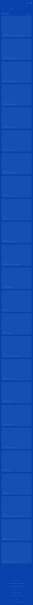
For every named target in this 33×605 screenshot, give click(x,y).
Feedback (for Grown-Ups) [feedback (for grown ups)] (16, 595)
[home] (3, 7)
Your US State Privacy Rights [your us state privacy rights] (16, 586)
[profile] (30, 7)
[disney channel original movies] (21, 7)
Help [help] (16, 599)
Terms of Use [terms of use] (16, 589)
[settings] (31, 3)
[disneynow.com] (4, 3)
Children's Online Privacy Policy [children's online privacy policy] (16, 583)
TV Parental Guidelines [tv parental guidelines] (16, 592)
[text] (5, 34)
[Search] (27, 3)
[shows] (12, 7)
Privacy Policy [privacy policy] (16, 580)
